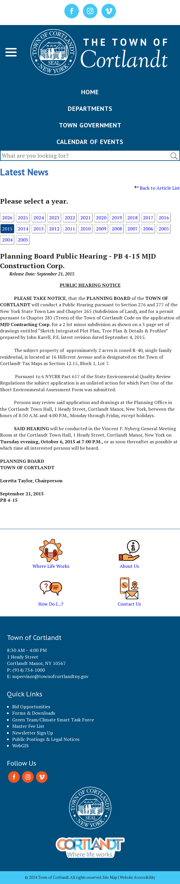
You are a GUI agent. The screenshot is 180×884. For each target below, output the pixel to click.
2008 (117, 228)
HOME (90, 92)
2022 (70, 217)
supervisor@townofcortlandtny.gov (50, 676)
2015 (7, 228)
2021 (85, 217)
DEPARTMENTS (90, 108)
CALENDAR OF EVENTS (90, 142)
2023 (54, 217)
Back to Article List (157, 188)
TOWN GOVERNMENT (90, 125)
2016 (164, 217)
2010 (85, 228)
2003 (23, 239)
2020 (101, 217)
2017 (148, 217)
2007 (132, 228)
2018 (132, 217)
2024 (38, 217)
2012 (54, 228)
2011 (70, 228)
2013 (38, 228)
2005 (164, 228)
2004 (7, 239)
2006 (148, 228)
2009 (101, 228)
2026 (7, 217)
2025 (23, 217)
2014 (23, 228)
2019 (117, 217)
